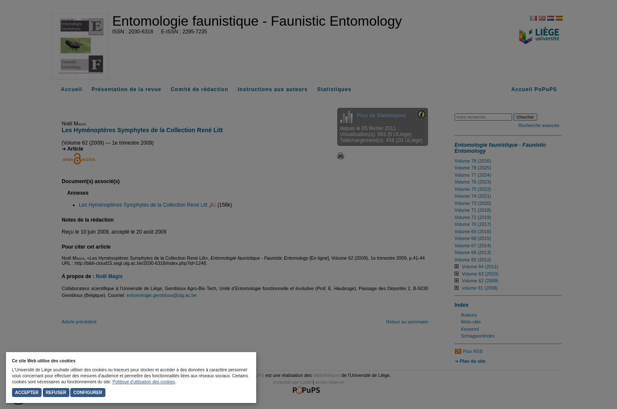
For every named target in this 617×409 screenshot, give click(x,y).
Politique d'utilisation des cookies (144, 381)
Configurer (87, 392)
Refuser (56, 392)
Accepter (27, 392)
